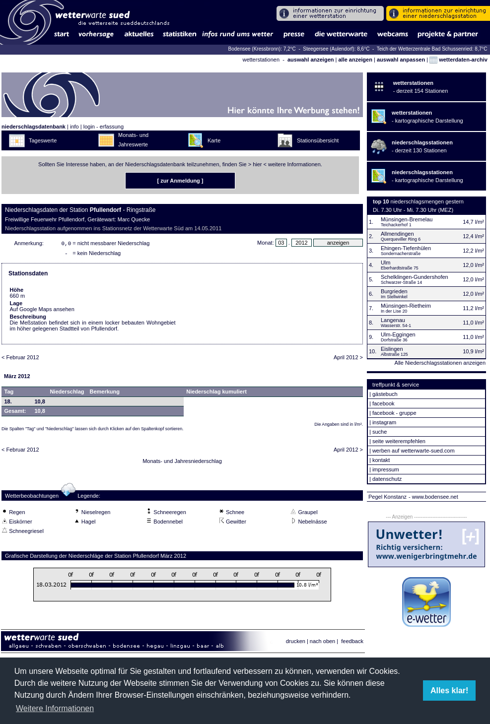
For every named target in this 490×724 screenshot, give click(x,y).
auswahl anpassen (401, 60)
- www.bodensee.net (433, 497)
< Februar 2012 (20, 359)
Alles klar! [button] (449, 690)
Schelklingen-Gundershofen (414, 277)
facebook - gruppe (394, 413)
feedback (352, 641)
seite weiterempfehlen (398, 441)
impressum (385, 469)
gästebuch (385, 394)
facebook (383, 403)
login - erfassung (103, 127)
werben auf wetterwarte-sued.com (413, 451)
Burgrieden (394, 291)
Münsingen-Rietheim (406, 306)
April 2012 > (348, 359)
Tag (9, 393)
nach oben (322, 641)
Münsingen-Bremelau (407, 219)
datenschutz (387, 479)
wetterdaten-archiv (458, 60)
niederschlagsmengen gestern (427, 201)
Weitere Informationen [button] (55, 708)
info (74, 127)
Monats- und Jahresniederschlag (182, 463)
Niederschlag (67, 393)
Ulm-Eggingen (398, 334)
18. (8, 403)
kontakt (381, 460)
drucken (295, 641)
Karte (214, 140)
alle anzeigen (355, 60)
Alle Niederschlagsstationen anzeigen (440, 363)
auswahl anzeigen (310, 60)
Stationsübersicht (318, 140)
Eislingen (392, 349)
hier (257, 164)
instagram (384, 422)
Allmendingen (397, 234)
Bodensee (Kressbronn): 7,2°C (262, 49)
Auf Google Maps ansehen (42, 311)
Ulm (386, 262)
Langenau (393, 320)
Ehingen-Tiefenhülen (406, 248)
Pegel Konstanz (387, 497)
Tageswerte (43, 140)
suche (379, 432)
